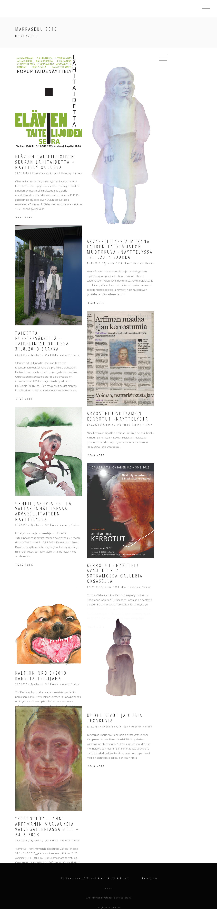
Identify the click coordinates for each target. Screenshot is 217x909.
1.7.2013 (92, 560)
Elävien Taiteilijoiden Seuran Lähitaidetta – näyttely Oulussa (45, 162)
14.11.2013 (22, 173)
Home (20, 36)
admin (39, 173)
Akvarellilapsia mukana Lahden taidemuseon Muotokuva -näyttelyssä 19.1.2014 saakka (120, 249)
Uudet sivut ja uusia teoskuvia (115, 691)
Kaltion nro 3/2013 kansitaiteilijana (41, 655)
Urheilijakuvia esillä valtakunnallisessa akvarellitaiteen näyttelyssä (43, 511)
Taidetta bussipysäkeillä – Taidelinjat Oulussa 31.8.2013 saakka (42, 341)
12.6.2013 (21, 664)
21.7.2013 (21, 525)
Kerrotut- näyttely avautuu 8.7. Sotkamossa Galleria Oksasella (115, 546)
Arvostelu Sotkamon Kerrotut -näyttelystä (118, 416)
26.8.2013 (21, 355)
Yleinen (77, 173)
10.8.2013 (93, 424)
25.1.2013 (21, 820)
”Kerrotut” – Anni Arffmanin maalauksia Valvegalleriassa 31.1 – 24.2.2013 (47, 806)
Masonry (66, 173)
